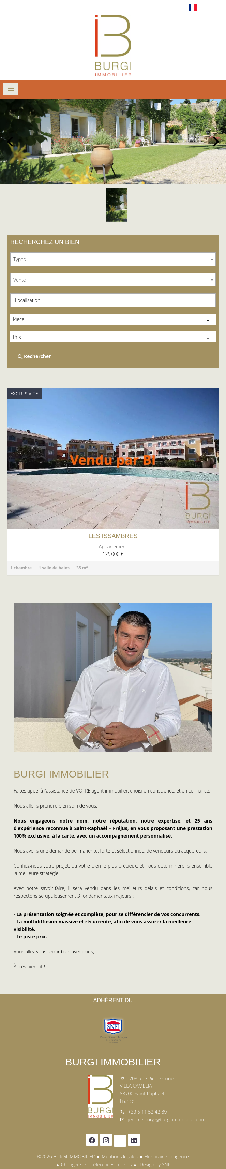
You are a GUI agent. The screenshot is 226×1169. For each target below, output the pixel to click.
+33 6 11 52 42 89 (147, 1112)
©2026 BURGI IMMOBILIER (66, 1156)
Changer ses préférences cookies (96, 1164)
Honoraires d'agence (167, 1156)
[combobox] (113, 259)
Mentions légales (119, 1156)
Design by (155, 1164)
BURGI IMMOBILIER (113, 1061)
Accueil (113, 45)
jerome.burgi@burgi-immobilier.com (167, 1119)
